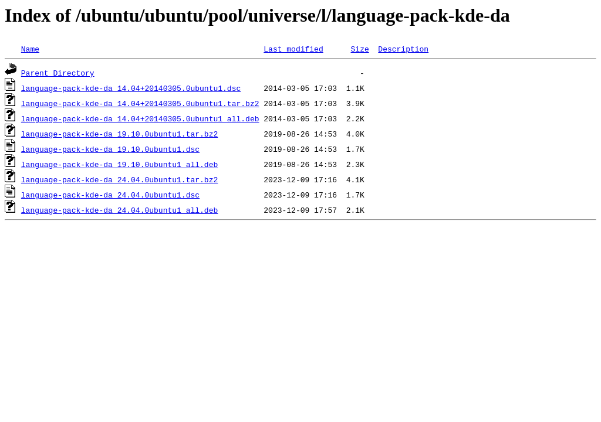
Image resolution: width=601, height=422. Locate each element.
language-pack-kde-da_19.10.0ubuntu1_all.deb (119, 164)
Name (30, 48)
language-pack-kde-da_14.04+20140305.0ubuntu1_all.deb (140, 118)
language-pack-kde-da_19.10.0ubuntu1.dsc (110, 149)
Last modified (293, 48)
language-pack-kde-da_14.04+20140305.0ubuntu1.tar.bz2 (140, 103)
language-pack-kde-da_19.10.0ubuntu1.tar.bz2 (119, 133)
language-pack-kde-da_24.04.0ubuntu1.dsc (110, 194)
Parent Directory (57, 72)
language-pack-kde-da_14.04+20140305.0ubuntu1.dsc (131, 88)
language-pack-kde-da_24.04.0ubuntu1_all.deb (119, 210)
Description (403, 48)
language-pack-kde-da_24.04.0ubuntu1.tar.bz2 (119, 179)
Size (359, 48)
